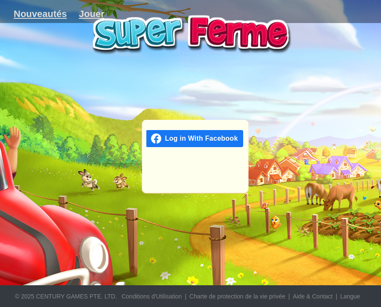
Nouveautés (40, 14)
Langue (350, 296)
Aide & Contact (312, 296)
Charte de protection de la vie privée (237, 296)
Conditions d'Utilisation (152, 296)
